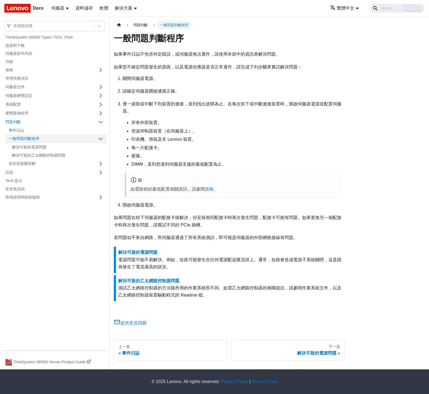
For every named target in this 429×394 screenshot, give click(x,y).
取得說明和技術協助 (22, 197)
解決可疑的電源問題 (29, 147)
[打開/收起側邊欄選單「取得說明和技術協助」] (101, 197)
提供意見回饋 (130, 323)
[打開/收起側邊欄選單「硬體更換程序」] (101, 113)
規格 (9, 70)
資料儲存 (84, 8)
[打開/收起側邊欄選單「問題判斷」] (101, 122)
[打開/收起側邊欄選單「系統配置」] (101, 104)
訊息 (9, 172)
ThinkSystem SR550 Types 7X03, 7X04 (39, 37)
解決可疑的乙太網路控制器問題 (39, 155)
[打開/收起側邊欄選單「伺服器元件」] (101, 87)
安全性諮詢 (15, 189)
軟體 (104, 8)
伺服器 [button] (57, 8)
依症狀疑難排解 (22, 163)
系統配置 (13, 104)
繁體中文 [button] (342, 8)
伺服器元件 (15, 87)
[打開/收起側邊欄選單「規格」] (101, 70)
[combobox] (14, 26)
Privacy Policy (234, 381)
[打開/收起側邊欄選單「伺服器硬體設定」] (101, 95)
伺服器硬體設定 (18, 95)
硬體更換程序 (16, 113)
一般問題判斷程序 (24, 138)
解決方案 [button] (123, 8)
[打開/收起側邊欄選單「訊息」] (101, 172)
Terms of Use (264, 381)
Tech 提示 (13, 181)
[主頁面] (119, 25)
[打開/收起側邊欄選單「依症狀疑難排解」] (101, 163)
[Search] (397, 8)
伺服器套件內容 (18, 53)
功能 (9, 61)
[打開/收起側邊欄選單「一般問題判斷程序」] (101, 138)
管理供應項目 (16, 78)
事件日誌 (16, 130)
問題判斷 (13, 122)
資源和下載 (15, 45)
